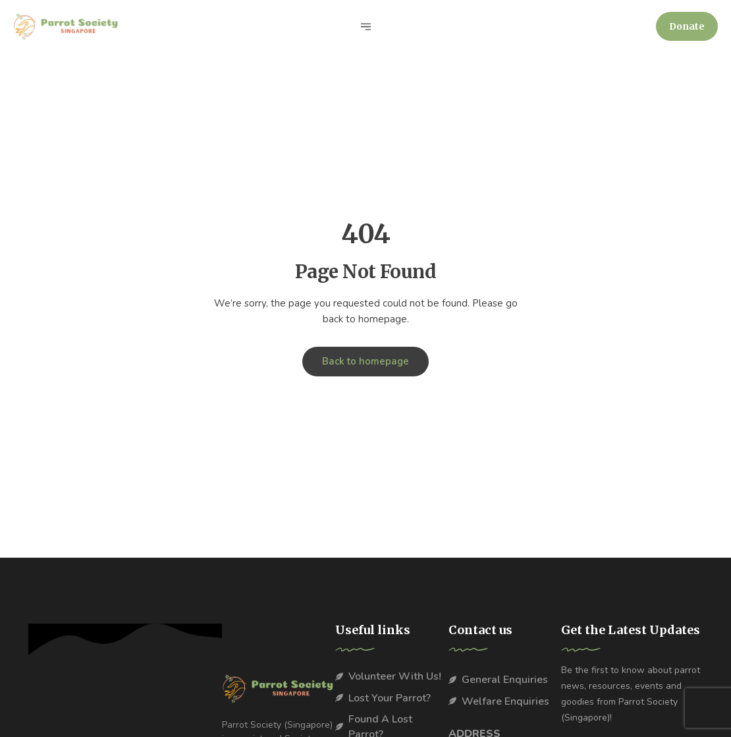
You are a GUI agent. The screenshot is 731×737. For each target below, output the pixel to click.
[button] (687, 26)
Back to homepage (365, 361)
